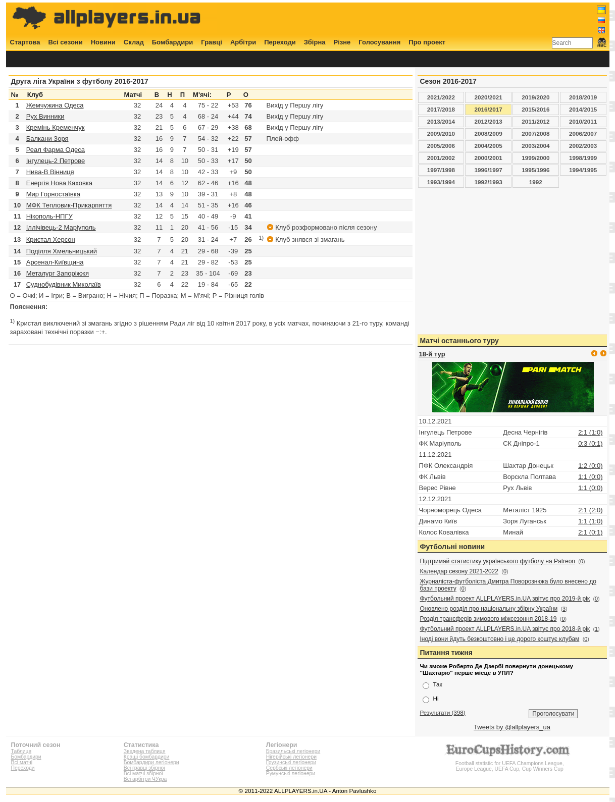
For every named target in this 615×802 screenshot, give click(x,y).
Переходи (280, 42)
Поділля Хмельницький (61, 251)
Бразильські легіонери (293, 751)
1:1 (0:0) (590, 476)
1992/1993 (488, 182)
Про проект (426, 42)
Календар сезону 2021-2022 (459, 571)
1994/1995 (583, 170)
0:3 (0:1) (590, 443)
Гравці (211, 42)
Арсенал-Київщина (55, 262)
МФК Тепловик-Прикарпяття (69, 205)
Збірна (315, 42)
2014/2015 (583, 109)
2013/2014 (441, 121)
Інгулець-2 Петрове (55, 161)
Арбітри (243, 42)
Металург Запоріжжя (57, 273)
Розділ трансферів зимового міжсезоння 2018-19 (488, 618)
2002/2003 (583, 145)
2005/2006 (441, 145)
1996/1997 (488, 170)
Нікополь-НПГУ (49, 216)
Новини (103, 42)
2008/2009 (488, 133)
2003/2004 (535, 145)
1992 (535, 182)
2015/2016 (535, 109)
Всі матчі (22, 762)
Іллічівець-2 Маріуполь (61, 227)
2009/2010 (441, 133)
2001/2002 (441, 157)
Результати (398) (443, 712)
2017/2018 (441, 109)
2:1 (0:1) (590, 532)
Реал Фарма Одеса (55, 149)
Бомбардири (172, 42)
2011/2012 (535, 121)
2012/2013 (488, 121)
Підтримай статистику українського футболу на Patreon (498, 561)
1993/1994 (441, 182)
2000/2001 (488, 157)
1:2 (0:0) (590, 465)
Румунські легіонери (290, 773)
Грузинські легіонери (291, 762)
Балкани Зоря (47, 138)
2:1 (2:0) (590, 510)
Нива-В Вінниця (50, 172)
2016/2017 (488, 109)
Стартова (25, 42)
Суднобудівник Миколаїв (63, 284)
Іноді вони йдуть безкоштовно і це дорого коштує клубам (500, 639)
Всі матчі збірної (143, 773)
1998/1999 (583, 157)
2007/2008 (535, 133)
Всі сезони (65, 42)
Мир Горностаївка (53, 194)
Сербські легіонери (289, 768)
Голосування (379, 42)
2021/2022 (441, 97)
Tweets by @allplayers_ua (512, 727)
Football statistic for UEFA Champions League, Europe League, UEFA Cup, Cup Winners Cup (509, 763)
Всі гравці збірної (144, 768)
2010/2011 (583, 121)
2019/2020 (535, 97)
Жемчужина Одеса (55, 105)
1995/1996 (535, 170)
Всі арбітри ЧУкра (145, 779)
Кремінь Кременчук (55, 127)
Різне (342, 42)
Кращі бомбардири (147, 757)
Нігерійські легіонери (291, 757)
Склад (134, 42)
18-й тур (432, 354)
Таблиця (21, 751)
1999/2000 (535, 157)
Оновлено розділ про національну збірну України (489, 608)
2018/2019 (583, 97)
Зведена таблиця (145, 751)
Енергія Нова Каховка (59, 183)
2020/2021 (488, 97)
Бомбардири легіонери (151, 762)
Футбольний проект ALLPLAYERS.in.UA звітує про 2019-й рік (505, 598)
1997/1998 (441, 170)
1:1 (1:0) (590, 521)
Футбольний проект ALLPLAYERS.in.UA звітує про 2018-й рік (505, 628)
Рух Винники (45, 116)
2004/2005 (488, 145)
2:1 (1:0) (590, 432)
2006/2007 (583, 133)
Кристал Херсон (50, 239)
